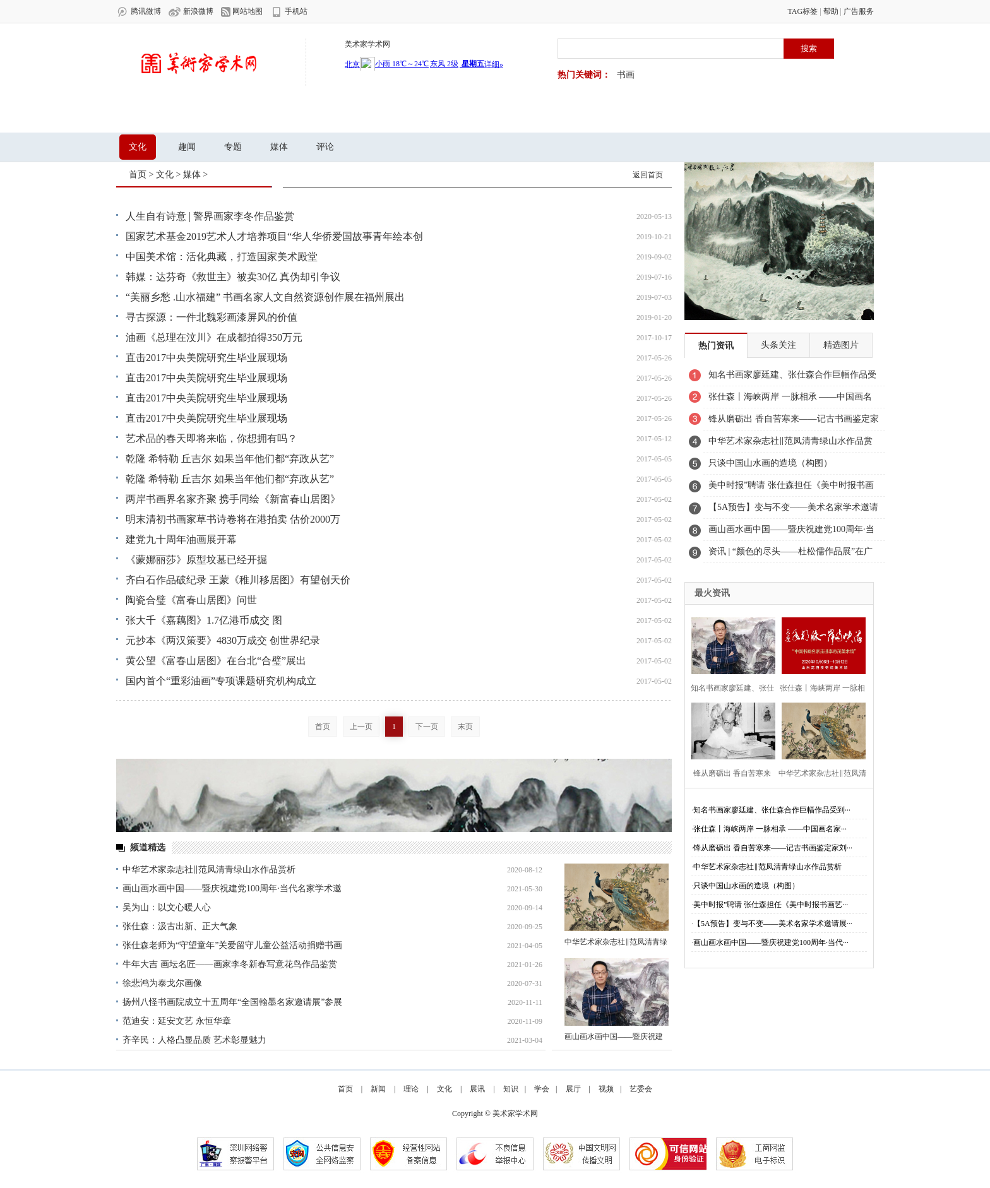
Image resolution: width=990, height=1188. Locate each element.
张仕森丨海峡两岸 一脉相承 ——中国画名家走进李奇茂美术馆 (790, 400)
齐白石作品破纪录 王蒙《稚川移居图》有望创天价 (238, 579)
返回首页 (648, 174)
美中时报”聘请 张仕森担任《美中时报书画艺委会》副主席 (791, 488)
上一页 (361, 726)
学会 (406, 116)
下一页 (426, 726)
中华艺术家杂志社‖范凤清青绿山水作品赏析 (208, 869)
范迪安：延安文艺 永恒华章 (176, 1021)
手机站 (288, 12)
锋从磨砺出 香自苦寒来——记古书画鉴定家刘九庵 (793, 422)
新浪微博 (191, 12)
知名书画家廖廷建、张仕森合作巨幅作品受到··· (771, 809)
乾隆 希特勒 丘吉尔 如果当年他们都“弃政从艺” (230, 458)
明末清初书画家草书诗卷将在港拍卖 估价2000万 (233, 519)
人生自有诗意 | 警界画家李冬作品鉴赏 (210, 216)
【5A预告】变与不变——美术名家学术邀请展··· (772, 923)
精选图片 (841, 345)
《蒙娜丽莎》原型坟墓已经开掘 (196, 559)
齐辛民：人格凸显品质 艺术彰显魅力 (194, 1040)
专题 (233, 146)
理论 (235, 116)
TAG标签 (802, 11)
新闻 (192, 116)
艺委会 (540, 116)
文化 (321, 116)
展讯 (278, 116)
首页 (149, 116)
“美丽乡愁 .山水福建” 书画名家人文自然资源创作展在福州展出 (265, 297)
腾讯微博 (138, 12)
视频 (492, 116)
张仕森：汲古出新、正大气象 (179, 926)
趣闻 (187, 146)
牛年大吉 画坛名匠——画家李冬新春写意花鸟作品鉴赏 (229, 964)
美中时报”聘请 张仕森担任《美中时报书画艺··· (770, 904)
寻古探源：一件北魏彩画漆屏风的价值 (211, 317)
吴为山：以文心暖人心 (166, 907)
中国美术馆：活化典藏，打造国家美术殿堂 (222, 256)
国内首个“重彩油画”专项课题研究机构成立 (221, 680)
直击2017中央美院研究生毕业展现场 (206, 357)
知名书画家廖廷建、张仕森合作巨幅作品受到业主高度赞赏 (792, 378)
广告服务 (859, 11)
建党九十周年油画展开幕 (181, 539)
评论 (325, 146)
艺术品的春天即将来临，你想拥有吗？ (211, 438)
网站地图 (242, 12)
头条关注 (778, 345)
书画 (626, 75)
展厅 (449, 116)
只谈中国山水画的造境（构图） (770, 463)
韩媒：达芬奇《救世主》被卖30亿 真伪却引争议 (233, 276)
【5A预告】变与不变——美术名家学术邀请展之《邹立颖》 (793, 510)
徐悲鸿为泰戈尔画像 (162, 983)
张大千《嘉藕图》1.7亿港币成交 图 (204, 620)
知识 (364, 116)
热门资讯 (716, 345)
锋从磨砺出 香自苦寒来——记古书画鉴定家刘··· (772, 847)
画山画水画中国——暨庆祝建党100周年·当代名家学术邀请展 (791, 533)
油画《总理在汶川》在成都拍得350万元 (214, 337)
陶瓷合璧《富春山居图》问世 (191, 600)
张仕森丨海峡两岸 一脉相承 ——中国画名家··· (770, 828)
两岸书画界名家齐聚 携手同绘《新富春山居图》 (233, 499)
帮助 (830, 11)
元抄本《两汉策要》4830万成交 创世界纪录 (223, 640)
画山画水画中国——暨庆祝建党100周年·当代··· (771, 942)
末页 (465, 726)
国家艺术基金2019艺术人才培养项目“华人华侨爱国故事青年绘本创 (274, 236)
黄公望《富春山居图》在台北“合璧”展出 (216, 660)
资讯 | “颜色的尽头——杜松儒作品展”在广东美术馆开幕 (790, 555)
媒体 (279, 146)
